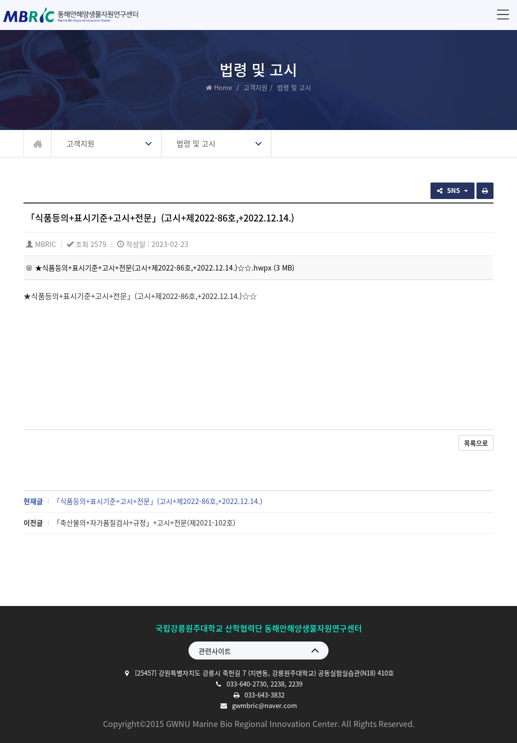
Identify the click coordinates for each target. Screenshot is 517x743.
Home (223, 87)
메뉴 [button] (501, 14)
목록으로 (476, 443)
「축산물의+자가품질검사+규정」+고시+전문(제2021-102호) (144, 523)
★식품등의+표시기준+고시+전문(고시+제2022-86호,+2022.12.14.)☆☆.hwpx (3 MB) (164, 267)
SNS (452, 190)
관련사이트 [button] (214, 651)
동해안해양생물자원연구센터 (73, 15)
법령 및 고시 (196, 143)
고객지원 (256, 87)
